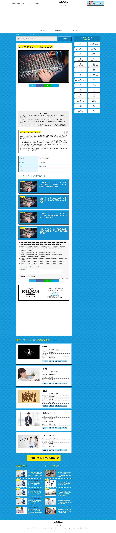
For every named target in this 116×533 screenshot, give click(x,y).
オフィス (94, 100)
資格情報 (51, 361)
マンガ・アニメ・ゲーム (94, 74)
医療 (81, 44)
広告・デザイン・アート (80, 80)
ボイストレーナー (49, 435)
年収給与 (57, 361)
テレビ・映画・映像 (94, 64)
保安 (81, 85)
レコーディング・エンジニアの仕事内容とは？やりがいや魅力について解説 (42, 119)
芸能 (94, 69)
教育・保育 (94, 54)
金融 (94, 90)
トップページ (41, 30)
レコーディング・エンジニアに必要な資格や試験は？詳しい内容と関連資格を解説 (44, 125)
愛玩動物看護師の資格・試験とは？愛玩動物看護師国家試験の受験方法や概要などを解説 (35, 474)
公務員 (80, 105)
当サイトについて (37, 528)
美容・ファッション (80, 49)
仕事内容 (63, 361)
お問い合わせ (72, 528)
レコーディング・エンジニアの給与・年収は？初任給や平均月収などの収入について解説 (43, 122)
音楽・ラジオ (42, 166)
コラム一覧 (75, 30)
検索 (65, 39)
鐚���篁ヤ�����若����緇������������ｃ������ (43, 263)
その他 (93, 111)
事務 (94, 95)
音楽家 (44, 391)
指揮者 (44, 346)
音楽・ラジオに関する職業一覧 (45, 458)
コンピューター (94, 80)
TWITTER (55, 293)
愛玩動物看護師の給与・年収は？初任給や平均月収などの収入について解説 (35, 483)
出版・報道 (80, 64)
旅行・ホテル (94, 49)
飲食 (81, 54)
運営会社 (55, 528)
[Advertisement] (58, 17)
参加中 (86, 528)
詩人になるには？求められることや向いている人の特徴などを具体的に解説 (64, 483)
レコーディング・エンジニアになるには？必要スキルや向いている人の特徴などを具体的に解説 (43, 116)
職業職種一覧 (58, 30)
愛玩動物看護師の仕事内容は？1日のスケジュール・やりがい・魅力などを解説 (34, 492)
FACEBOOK (55, 295)
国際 (81, 90)
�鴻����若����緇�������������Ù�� (38, 252)
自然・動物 (80, 59)
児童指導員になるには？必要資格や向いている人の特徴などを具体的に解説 (64, 511)
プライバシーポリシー (63, 528)
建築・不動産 (80, 95)
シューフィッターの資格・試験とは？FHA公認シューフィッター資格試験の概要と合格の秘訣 (64, 474)
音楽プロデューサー (49, 413)
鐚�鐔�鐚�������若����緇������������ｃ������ (44, 261)
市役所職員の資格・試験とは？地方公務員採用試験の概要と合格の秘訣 (64, 502)
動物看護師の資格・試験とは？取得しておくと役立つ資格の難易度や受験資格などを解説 (35, 511)
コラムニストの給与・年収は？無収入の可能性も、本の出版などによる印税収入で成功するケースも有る (64, 493)
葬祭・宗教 (80, 111)
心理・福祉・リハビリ (94, 44)
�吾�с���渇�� (64, 278)
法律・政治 (94, 85)
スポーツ (80, 74)
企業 (94, 105)
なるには (45, 361)
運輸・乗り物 (94, 59)
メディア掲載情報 (79, 528)
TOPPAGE (18, 34)
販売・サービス (80, 100)
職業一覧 (44, 528)
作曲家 (44, 369)
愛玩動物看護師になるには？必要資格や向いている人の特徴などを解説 (35, 501)
